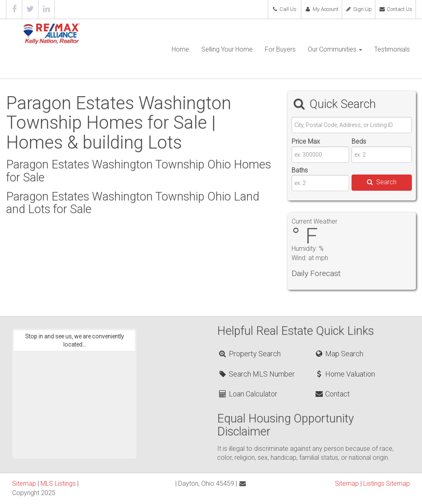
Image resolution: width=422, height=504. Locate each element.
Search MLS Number (256, 374)
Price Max (306, 141)
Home (180, 49)
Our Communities (335, 49)
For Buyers (280, 49)
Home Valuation (344, 374)
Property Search (249, 353)
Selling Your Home (227, 49)
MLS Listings (58, 483)
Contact (332, 394)
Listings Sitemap (386, 483)
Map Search (338, 353)
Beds (359, 141)
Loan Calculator (247, 394)
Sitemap (24, 483)
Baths (300, 170)
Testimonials (392, 49)
